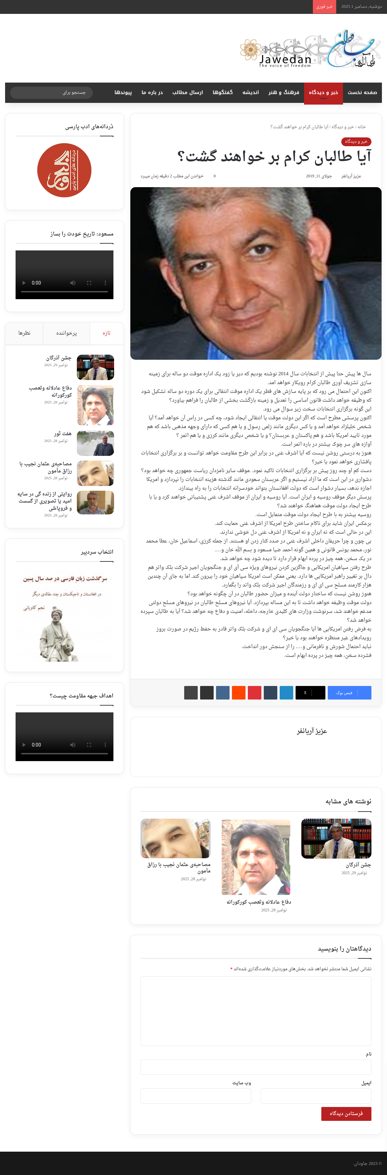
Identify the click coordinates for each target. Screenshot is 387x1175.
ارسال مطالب (187, 92)
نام (368, 1053)
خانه (364, 127)
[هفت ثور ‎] (94, 444)
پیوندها (123, 92)
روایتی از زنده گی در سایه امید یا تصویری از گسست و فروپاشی (44, 502)
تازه (107, 333)
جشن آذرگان (358, 863)
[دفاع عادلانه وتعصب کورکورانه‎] (256, 856)
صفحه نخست (362, 92)
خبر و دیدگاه (323, 92)
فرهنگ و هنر (283, 92)
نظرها (24, 333)
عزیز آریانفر (349, 177)
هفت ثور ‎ (61, 434)
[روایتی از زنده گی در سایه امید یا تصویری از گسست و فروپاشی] (94, 503)
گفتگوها (223, 92)
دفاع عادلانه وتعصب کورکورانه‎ (259, 901)
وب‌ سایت (241, 1082)
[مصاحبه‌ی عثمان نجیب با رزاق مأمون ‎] (176, 837)
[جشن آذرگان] (336, 837)
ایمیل (366, 1082)
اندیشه (250, 92)
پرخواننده (66, 333)
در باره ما (152, 92)
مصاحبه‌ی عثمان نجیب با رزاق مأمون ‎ (179, 867)
